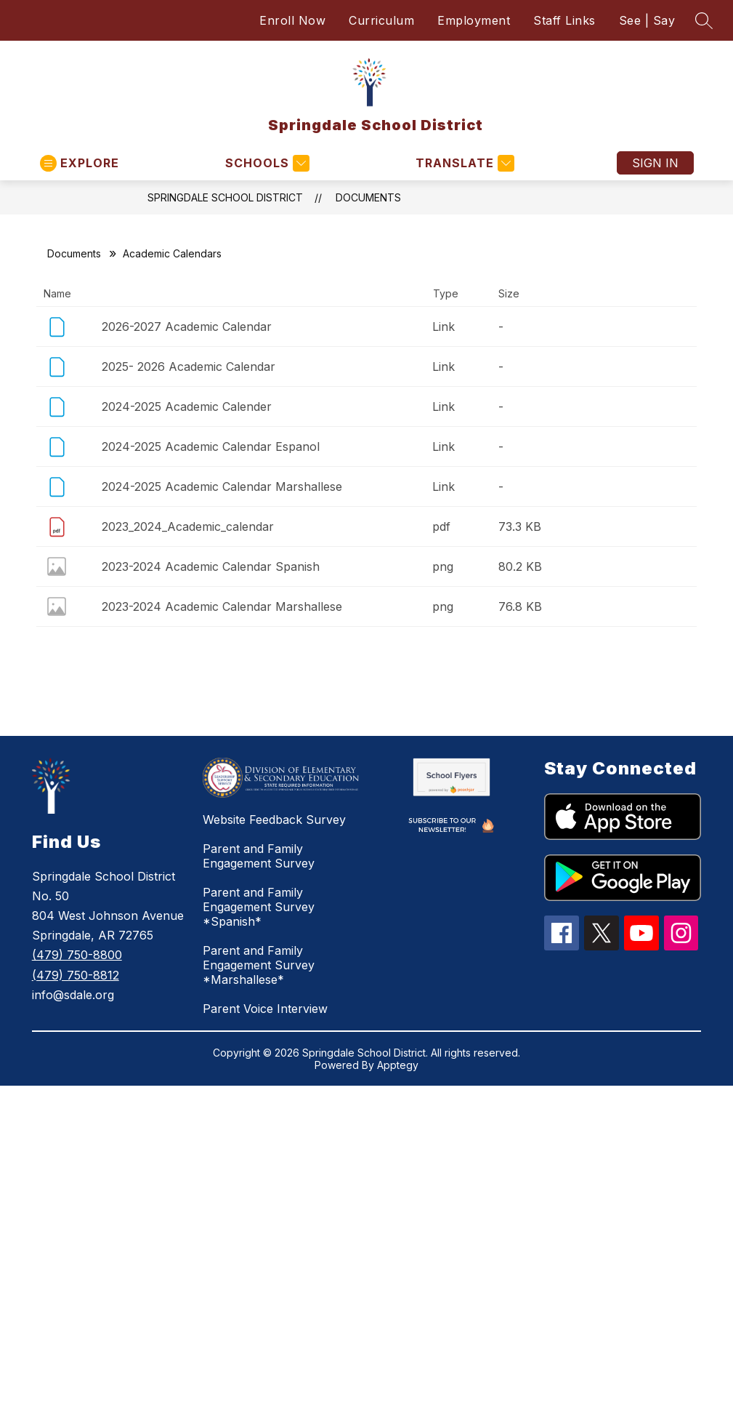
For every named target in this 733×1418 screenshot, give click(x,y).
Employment (473, 20)
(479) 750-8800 (77, 955)
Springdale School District (225, 197)
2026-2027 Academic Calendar (187, 326)
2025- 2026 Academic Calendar (188, 366)
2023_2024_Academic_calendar (188, 526)
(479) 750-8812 (75, 975)
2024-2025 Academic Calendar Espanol (211, 446)
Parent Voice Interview (265, 1008)
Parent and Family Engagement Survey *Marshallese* (259, 965)
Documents (368, 197)
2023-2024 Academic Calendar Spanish (211, 566)
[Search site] (704, 20)
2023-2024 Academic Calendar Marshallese (222, 606)
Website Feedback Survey (274, 819)
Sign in (655, 163)
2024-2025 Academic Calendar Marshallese (222, 486)
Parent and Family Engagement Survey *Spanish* (259, 907)
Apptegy (397, 1065)
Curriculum (381, 20)
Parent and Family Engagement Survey (259, 855)
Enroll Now (292, 20)
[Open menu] (79, 163)
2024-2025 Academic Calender (187, 406)
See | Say (647, 20)
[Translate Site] (463, 163)
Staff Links (564, 20)
